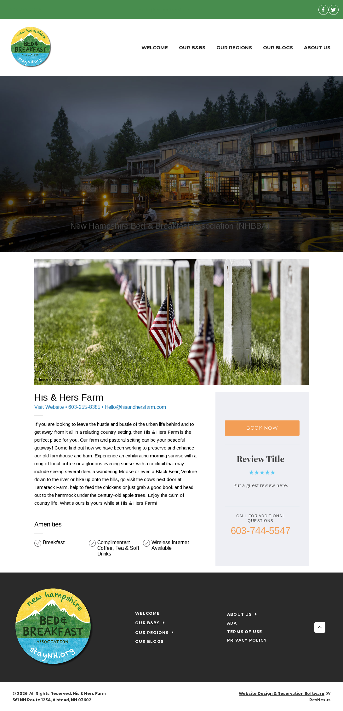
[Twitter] (334, 9)
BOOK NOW (262, 428)
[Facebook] (323, 9)
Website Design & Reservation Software (281, 693)
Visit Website (49, 407)
